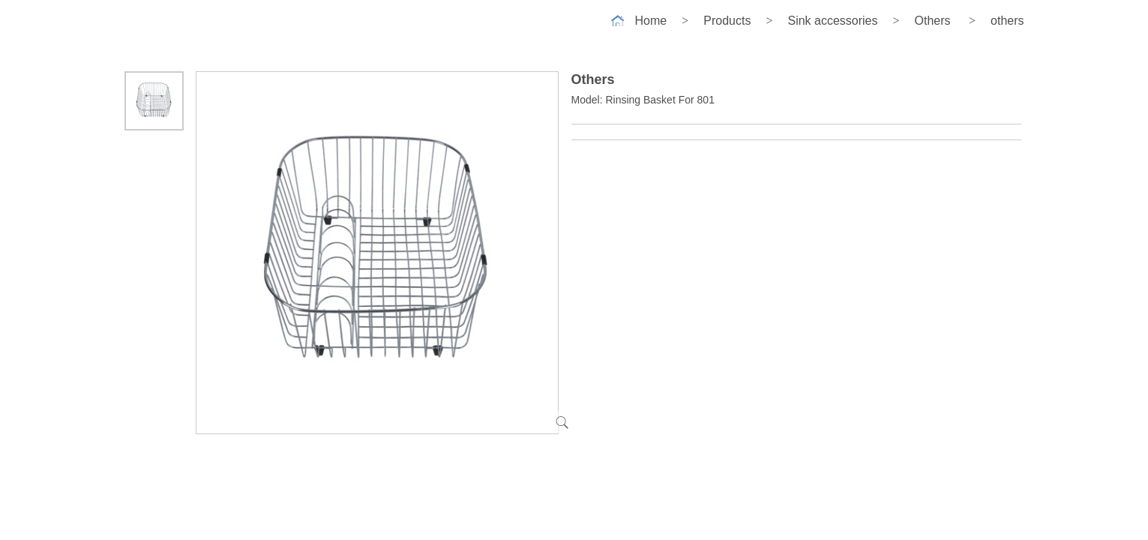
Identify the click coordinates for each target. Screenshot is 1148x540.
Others (933, 20)
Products (727, 20)
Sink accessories (832, 20)
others (1007, 20)
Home (651, 20)
